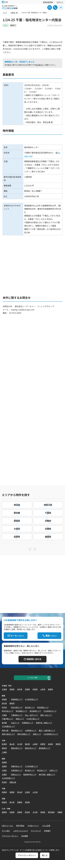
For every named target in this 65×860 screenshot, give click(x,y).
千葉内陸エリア (7, 719)
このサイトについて (20, 831)
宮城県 (27, 689)
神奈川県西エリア (23, 734)
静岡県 (58, 744)
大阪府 (4, 770)
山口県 (35, 792)
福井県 (27, 744)
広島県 (27, 792)
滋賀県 (4, 762)
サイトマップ (36, 831)
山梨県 (35, 744)
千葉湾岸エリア (16, 715)
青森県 (12, 689)
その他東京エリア (8, 726)
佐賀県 (12, 812)
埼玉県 (4, 707)
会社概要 (24, 836)
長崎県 (19, 812)
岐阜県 (50, 744)
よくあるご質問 (32, 678)
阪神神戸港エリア (29, 774)
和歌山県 (13, 782)
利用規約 (47, 831)
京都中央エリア (16, 766)
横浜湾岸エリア (16, 730)
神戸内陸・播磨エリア (47, 774)
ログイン (60, 2)
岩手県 (19, 689)
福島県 (50, 689)
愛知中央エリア (30, 748)
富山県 (12, 744)
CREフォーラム (7, 825)
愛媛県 (19, 802)
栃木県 (4, 703)
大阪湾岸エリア (16, 770)
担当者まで (40, 65)
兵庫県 (4, 774)
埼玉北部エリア (16, 707)
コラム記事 (46, 825)
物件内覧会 (20, 825)
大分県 (35, 812)
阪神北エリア (16, 774)
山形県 (42, 689)
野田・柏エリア (46, 715)
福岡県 (4, 812)
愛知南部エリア (44, 748)
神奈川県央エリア (8, 734)
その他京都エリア (31, 766)
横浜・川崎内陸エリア (47, 730)
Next (35, 549)
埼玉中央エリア (7, 711)
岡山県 (19, 792)
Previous (30, 549)
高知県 (27, 802)
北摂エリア (53, 770)
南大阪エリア (42, 770)
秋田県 (35, 689)
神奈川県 (5, 730)
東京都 (4, 723)
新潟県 (4, 744)
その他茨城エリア (31, 699)
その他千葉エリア (32, 719)
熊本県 (27, 812)
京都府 (4, 766)
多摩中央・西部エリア (44, 723)
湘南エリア (37, 734)
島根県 (12, 792)
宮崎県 (42, 812)
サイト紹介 (6, 831)
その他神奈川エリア (50, 734)
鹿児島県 (51, 812)
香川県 (12, 802)
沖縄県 (59, 812)
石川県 (19, 744)
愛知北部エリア (16, 748)
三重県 (4, 752)
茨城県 (4, 699)
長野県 (42, 744)
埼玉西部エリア (43, 707)
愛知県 (4, 748)
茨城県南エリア (16, 699)
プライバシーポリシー (10, 836)
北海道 (4, 689)
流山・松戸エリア (31, 715)
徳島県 (4, 802)
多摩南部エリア (27, 723)
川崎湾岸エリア (30, 730)
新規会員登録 (48, 2)
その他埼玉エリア (49, 711)
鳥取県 (4, 792)
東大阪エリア (30, 770)
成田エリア (20, 719)
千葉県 (4, 715)
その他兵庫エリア (8, 778)
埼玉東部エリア (21, 711)
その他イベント (33, 825)
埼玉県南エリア (35, 711)
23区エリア (15, 723)
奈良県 (4, 782)
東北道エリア (30, 707)
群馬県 (12, 703)
